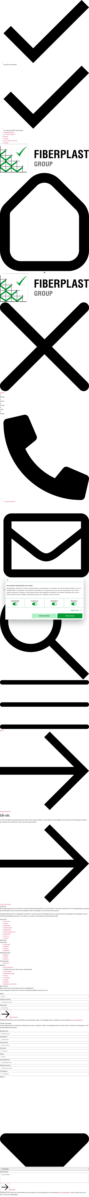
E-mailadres (3, 1071)
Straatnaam (3, 1037)
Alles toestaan (69, 616)
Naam (2, 993)
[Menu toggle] (44, 272)
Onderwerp (3, 1005)
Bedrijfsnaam (4, 1031)
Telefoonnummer (5, 999)
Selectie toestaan (44, 616)
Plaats (2, 1054)
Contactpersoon (5, 1059)
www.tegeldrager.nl (77, 1020)
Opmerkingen (4, 1172)
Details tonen (75, 610)
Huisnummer (4, 1042)
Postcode (3, 1048)
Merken (2, 1077)
